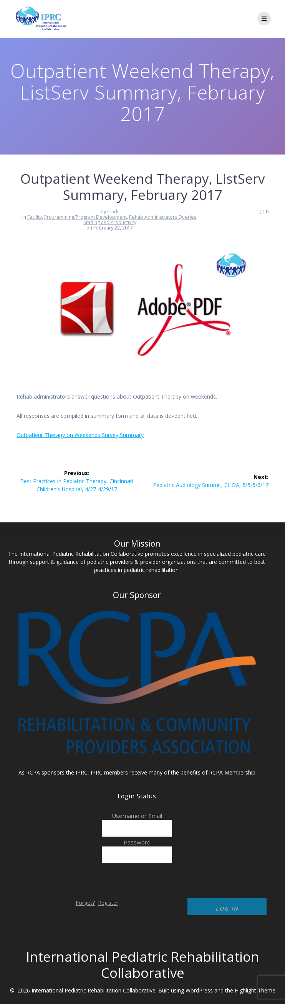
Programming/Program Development (85, 217)
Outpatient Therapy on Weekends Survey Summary (80, 435)
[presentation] (64, 880)
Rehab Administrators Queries (162, 217)
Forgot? (85, 902)
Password (137, 842)
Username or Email (137, 815)
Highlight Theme (255, 990)
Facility (34, 217)
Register (108, 902)
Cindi (112, 211)
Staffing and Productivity (109, 222)
